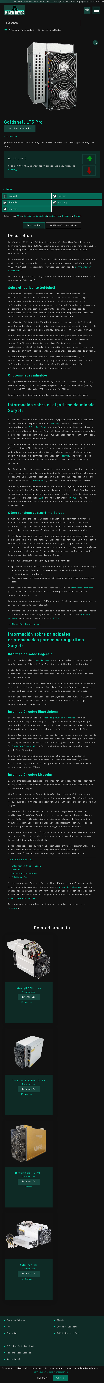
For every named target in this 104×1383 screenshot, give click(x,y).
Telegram (10, 209)
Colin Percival (37, 427)
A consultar (10, 137)
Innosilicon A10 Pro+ (28, 1172)
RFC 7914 (73, 498)
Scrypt (78, 216)
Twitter (59, 196)
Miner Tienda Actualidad (22, 899)
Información (28, 997)
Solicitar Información (19, 129)
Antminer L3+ (29, 1265)
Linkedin (10, 203)
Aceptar (60, 1378)
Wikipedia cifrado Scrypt (26, 624)
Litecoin (67, 216)
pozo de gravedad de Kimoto (59, 718)
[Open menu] (96, 10)
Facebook (10, 196)
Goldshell (41, 216)
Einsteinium (47, 711)
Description (33, 226)
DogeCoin (29, 216)
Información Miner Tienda (26, 866)
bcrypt (65, 456)
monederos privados (82, 588)
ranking (12, 170)
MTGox (56, 619)
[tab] (34, 226)
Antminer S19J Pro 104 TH (29, 1080)
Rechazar (42, 1378)
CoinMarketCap (19, 877)
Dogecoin (45, 654)
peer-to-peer (42, 661)
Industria (54, 216)
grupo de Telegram (69, 887)
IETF (41, 498)
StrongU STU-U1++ (28, 988)
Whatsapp (60, 203)
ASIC (19, 216)
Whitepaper (38, 481)
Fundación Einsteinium (24, 747)
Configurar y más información (51, 1372)
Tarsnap (55, 424)
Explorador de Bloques (24, 874)
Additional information (63, 226)
